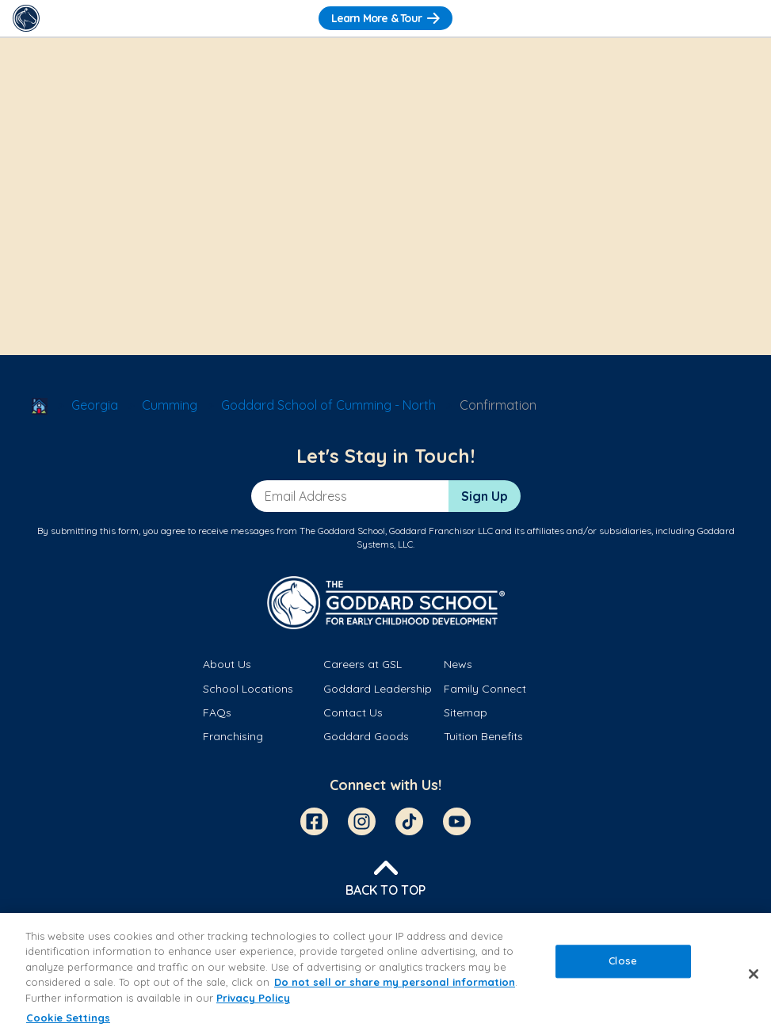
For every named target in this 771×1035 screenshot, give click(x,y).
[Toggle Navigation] (744, 18)
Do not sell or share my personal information (394, 982)
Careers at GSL (362, 664)
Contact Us (353, 712)
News (458, 664)
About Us (227, 664)
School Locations (248, 689)
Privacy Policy (253, 997)
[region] (385, 974)
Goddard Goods (366, 736)
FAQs (217, 712)
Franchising (233, 736)
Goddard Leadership (377, 689)
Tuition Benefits (483, 736)
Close (623, 960)
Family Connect (485, 689)
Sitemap (465, 712)
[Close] (753, 974)
